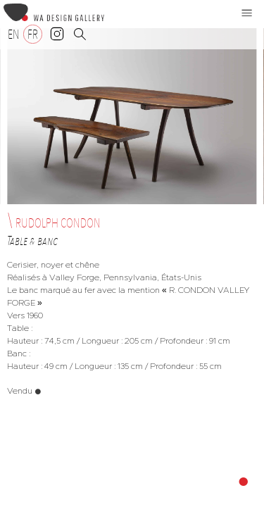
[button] (247, 13)
